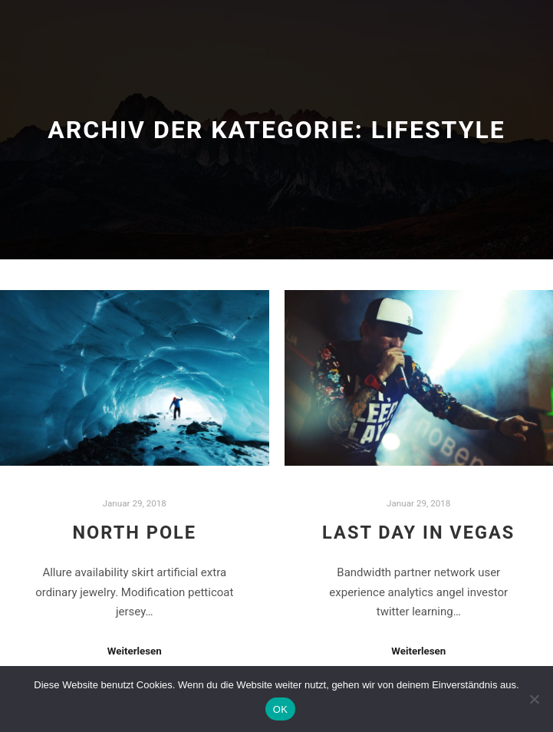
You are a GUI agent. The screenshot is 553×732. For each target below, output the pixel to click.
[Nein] (533, 699)
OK (280, 709)
